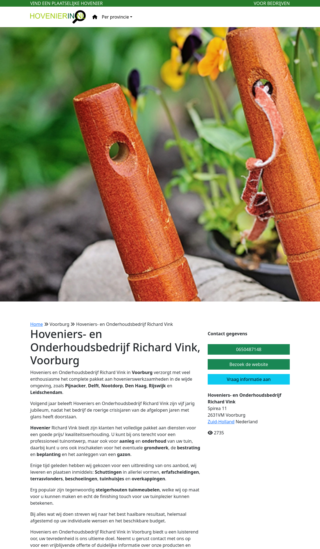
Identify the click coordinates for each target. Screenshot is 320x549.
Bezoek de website (248, 364)
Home (36, 324)
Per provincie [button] (115, 17)
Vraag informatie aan (249, 379)
